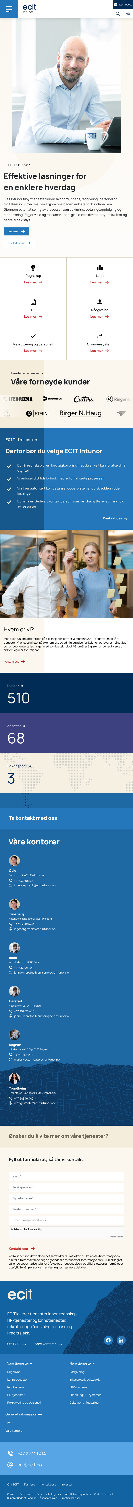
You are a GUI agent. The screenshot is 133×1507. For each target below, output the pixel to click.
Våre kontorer (48, 1344)
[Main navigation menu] (9, 9)
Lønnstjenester (33, 1379)
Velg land (128, 14)
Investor (66, 1484)
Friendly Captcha (116, 1237)
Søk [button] (118, 14)
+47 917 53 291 (23, 1055)
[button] (33, 275)
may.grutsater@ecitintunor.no (34, 1103)
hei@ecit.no (24, 1465)
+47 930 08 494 (24, 881)
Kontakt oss (123, 5)
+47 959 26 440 (24, 968)
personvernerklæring (43, 1267)
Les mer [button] (16, 231)
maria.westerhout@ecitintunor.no (37, 1059)
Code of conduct (103, 1494)
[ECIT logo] (43, 1295)
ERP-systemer (96, 1387)
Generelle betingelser (49, 1494)
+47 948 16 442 (23, 1098)
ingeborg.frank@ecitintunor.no (34, 885)
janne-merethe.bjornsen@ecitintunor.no (41, 972)
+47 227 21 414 (26, 1453)
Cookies (11, 1494)
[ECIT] (29, 7)
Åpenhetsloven (48, 1498)
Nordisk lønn (33, 1387)
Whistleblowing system (78, 1494)
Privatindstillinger (70, 1498)
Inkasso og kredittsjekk (96, 1379)
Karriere (29, 1484)
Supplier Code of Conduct (21, 1498)
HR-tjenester (33, 1395)
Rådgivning (96, 1372)
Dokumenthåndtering (96, 1402)
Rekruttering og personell (33, 1402)
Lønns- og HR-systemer (96, 1395)
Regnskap (33, 1372)
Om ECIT (16, 1344)
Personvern (26, 1494)
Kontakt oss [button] (19, 243)
